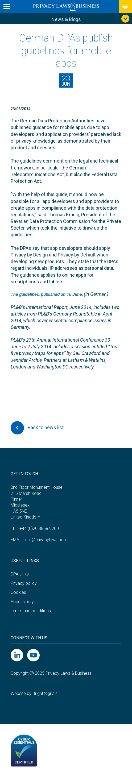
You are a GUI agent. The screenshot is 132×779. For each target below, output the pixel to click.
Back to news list (37, 429)
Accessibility (22, 602)
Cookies (18, 593)
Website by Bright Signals (34, 694)
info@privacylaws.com (45, 541)
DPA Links (20, 575)
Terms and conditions (31, 612)
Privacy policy (24, 584)
